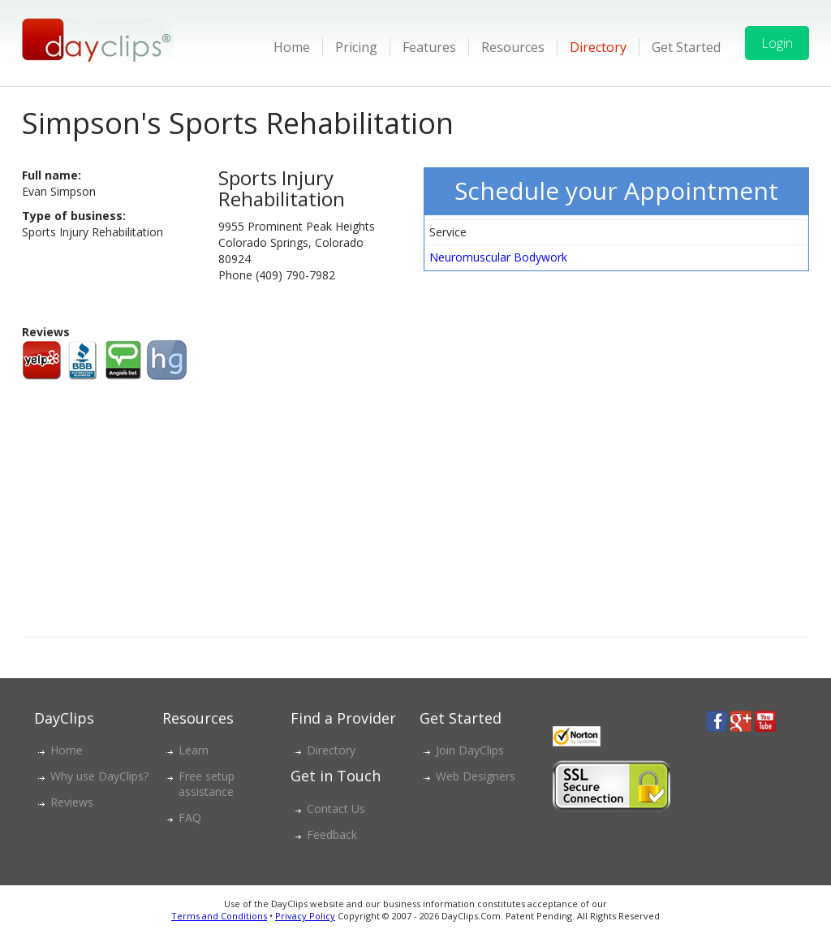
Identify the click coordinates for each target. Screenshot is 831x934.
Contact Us (336, 808)
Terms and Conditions (219, 916)
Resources (513, 47)
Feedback (332, 834)
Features (429, 47)
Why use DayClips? (99, 776)
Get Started (686, 47)
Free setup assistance (207, 783)
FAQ (190, 817)
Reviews (71, 802)
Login (777, 43)
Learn (194, 750)
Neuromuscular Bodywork (498, 257)
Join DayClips (470, 750)
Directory (598, 47)
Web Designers (475, 776)
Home (291, 47)
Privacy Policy (305, 916)
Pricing (356, 47)
